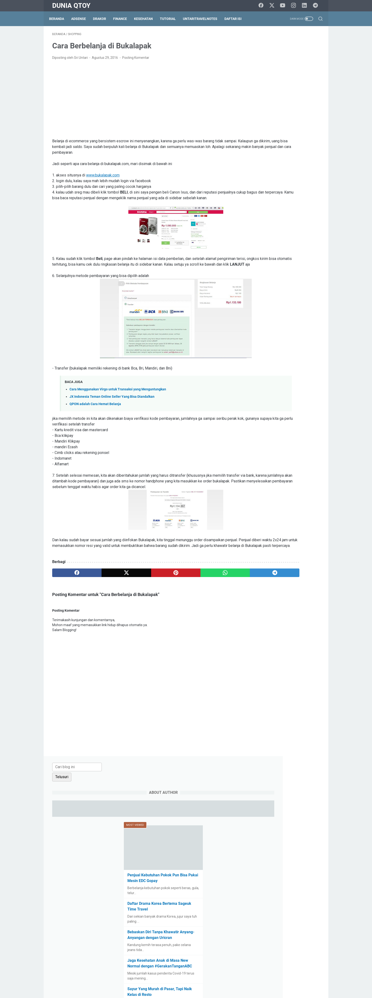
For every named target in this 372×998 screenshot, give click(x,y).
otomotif (257, 514)
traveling (286, 549)
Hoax (297, 496)
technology (299, 540)
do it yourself (260, 479)
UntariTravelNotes (203, 19)
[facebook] (263, 6)
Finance (123, 19)
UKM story (258, 558)
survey (280, 540)
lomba (307, 505)
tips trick (268, 549)
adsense (257, 444)
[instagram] (295, 6)
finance (289, 488)
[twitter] (273, 6)
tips (253, 549)
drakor (281, 479)
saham (256, 531)
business (288, 461)
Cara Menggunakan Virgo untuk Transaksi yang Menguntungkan (118, 403)
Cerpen (306, 461)
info (310, 496)
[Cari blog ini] (273, 39)
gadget (306, 488)
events (256, 488)
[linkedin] (305, 6)
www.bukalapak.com (103, 178)
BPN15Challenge (288, 452)
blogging (307, 444)
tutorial (304, 549)
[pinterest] (142, 598)
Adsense (81, 19)
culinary (294, 470)
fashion (272, 488)
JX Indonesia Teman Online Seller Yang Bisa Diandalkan (112, 411)
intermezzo (260, 505)
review (312, 523)
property (257, 523)
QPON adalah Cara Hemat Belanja (95, 418)
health (283, 496)
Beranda (59, 19)
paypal (295, 514)
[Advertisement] (142, 102)
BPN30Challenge (263, 461)
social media (260, 540)
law (276, 505)
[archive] (265, 417)
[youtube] (284, 6)
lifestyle (291, 505)
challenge (258, 470)
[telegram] (316, 6)
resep (297, 523)
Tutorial (171, 19)
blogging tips (260, 452)
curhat (310, 470)
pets (309, 514)
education (299, 479)
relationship (278, 523)
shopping (306, 531)
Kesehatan (146, 19)
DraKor (102, 19)
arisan (274, 444)
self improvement (280, 531)
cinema (276, 470)
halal (269, 496)
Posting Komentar (135, 60)
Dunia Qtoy (71, 5)
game (255, 496)
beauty (289, 444)
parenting (277, 514)
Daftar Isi (236, 19)
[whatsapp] (178, 598)
